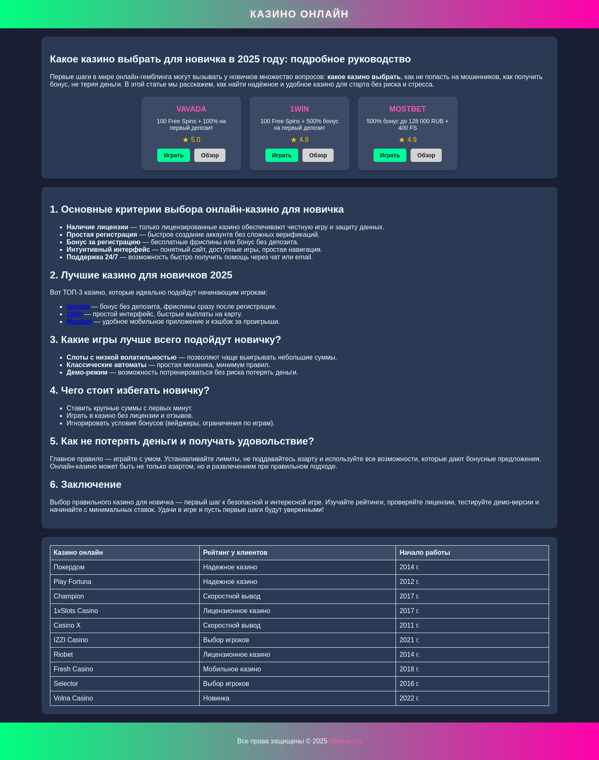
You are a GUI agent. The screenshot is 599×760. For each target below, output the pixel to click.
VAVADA (191, 109)
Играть (174, 155)
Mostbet (79, 321)
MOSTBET (407, 109)
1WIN (299, 109)
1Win (74, 314)
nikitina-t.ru (345, 741)
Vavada (78, 306)
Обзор (210, 155)
